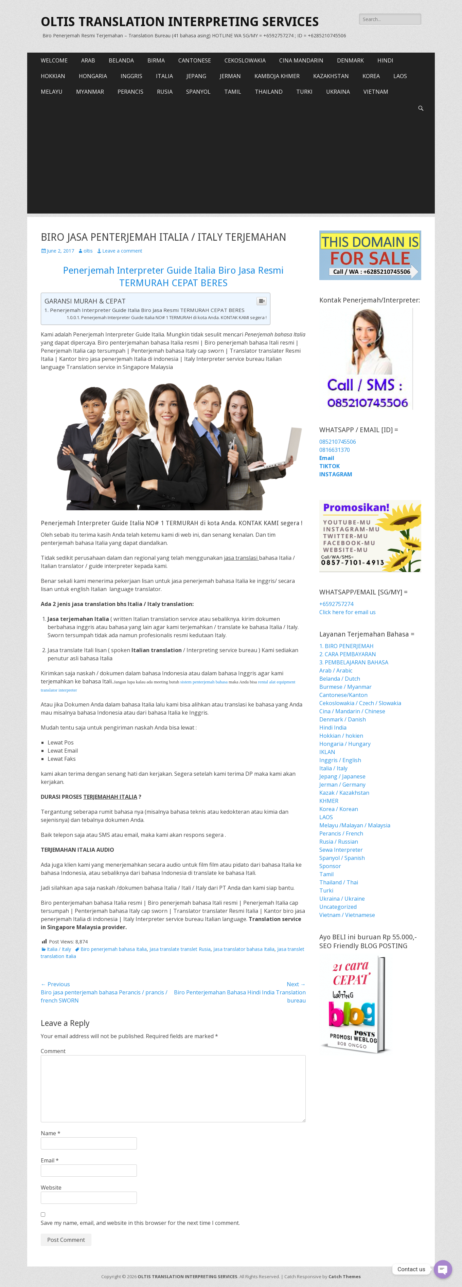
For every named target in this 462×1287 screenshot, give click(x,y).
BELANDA (121, 60)
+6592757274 (336, 604)
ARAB (88, 60)
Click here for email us (347, 612)
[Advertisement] (231, 166)
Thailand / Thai (338, 882)
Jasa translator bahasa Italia (243, 949)
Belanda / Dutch (339, 678)
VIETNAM (375, 91)
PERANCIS (130, 91)
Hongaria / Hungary (345, 744)
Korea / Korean (338, 809)
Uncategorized (338, 907)
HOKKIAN (53, 76)
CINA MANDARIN (301, 60)
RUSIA (165, 91)
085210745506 (337, 441)
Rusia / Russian (338, 841)
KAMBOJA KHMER (277, 76)
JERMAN (230, 76)
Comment (53, 1051)
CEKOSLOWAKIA (245, 60)
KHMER (328, 801)
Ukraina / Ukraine (342, 898)
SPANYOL (198, 91)
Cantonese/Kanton (343, 695)
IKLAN (327, 752)
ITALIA (164, 76)
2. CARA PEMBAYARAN (347, 654)
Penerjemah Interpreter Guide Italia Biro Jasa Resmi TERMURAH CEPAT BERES (147, 310)
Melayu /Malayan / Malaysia (354, 825)
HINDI (385, 60)
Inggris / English (340, 760)
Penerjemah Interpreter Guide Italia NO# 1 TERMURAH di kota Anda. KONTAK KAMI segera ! (174, 317)
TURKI (304, 91)
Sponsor (330, 866)
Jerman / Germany (342, 784)
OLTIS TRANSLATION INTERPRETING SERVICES (180, 21)
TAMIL (232, 91)
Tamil (326, 874)
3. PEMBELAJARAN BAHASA (353, 662)
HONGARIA (93, 76)
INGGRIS (131, 76)
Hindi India (332, 727)
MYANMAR (90, 91)
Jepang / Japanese (342, 776)
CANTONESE (194, 60)
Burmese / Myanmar (345, 687)
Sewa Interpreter (341, 849)
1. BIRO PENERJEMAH (346, 646)
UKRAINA (338, 91)
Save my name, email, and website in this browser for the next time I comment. (140, 1223)
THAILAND (269, 91)
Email (50, 1160)
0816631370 (334, 450)
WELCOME (54, 60)
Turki (326, 890)
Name (50, 1133)
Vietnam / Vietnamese (347, 915)
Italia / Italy (59, 949)
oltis (88, 250)
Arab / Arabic (335, 670)
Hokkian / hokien (341, 735)
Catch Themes (344, 1276)
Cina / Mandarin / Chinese (352, 711)
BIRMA (156, 60)
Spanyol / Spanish (342, 858)
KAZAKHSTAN (331, 76)
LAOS (400, 76)
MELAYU (52, 91)
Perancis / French (341, 833)
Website (51, 1187)
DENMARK (350, 60)
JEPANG (196, 76)
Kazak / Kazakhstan (344, 792)
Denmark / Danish (342, 719)
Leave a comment (122, 250)
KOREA (371, 76)
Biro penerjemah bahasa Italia (114, 949)
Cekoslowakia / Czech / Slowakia (360, 703)
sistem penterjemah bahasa (204, 681)
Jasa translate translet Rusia (180, 949)
